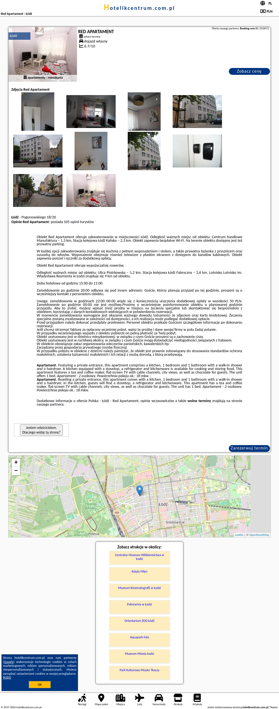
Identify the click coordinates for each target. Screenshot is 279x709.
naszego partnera (50, 404)
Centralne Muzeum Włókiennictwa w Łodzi (139, 557)
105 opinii (71, 222)
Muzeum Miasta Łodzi (139, 654)
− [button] (16, 471)
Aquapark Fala (139, 637)
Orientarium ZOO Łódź (140, 621)
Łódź (13, 35)
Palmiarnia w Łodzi (139, 604)
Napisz (274, 707)
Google (9, 662)
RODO (7, 677)
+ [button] (16, 463)
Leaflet (239, 535)
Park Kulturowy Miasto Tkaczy (140, 670)
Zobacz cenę (249, 71)
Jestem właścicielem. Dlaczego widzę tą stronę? (41, 430)
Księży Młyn (139, 571)
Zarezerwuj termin (249, 448)
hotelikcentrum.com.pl (139, 8)
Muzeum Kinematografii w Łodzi (139, 588)
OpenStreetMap (259, 535)
